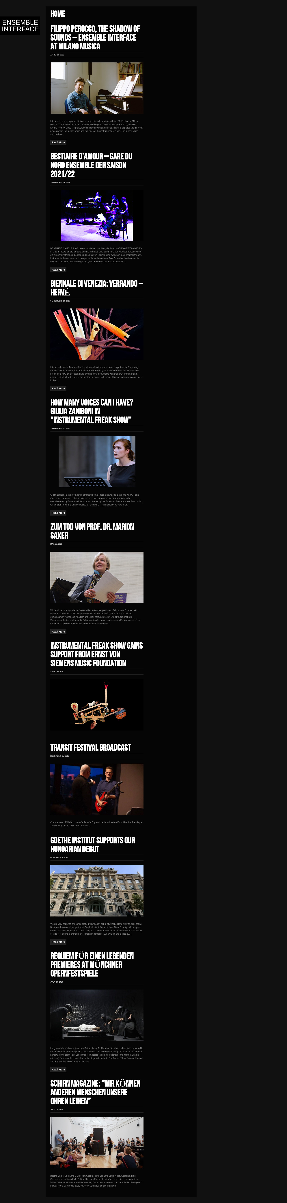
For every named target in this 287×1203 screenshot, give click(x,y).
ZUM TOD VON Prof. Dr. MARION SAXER (92, 531)
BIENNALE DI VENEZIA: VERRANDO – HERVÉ (96, 288)
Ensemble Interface (20, 26)
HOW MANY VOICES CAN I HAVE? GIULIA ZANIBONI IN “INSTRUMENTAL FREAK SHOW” (91, 412)
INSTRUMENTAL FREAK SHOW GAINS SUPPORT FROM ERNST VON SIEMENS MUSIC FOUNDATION (96, 655)
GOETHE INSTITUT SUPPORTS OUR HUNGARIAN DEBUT (92, 845)
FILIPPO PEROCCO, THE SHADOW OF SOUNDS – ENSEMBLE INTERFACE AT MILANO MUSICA (95, 38)
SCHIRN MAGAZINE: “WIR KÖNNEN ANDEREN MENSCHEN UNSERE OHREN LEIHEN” (95, 1093)
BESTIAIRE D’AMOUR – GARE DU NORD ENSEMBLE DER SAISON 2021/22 (91, 166)
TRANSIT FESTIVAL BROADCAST (90, 748)
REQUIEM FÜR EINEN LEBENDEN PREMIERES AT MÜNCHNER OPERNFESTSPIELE (91, 965)
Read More (58, 142)
